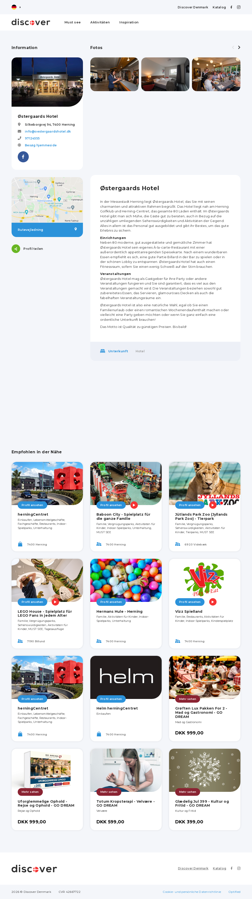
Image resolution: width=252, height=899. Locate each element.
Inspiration (129, 22)
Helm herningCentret (117, 708)
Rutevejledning (47, 230)
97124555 (32, 138)
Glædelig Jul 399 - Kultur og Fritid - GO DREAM (202, 803)
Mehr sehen (187, 699)
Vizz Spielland (189, 611)
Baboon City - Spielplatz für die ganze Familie (123, 516)
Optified (234, 892)
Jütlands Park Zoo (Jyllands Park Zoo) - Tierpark (201, 516)
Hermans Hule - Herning (119, 611)
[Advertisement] (165, 133)
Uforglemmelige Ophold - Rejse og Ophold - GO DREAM (46, 803)
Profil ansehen (32, 505)
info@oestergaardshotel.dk (48, 131)
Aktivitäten (100, 22)
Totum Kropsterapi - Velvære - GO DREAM (125, 803)
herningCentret (33, 514)
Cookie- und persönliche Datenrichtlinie (192, 892)
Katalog (219, 7)
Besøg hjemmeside (41, 145)
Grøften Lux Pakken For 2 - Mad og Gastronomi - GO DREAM (201, 712)
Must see (72, 22)
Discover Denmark (193, 7)
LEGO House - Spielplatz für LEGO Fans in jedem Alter (45, 613)
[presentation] (233, 48)
